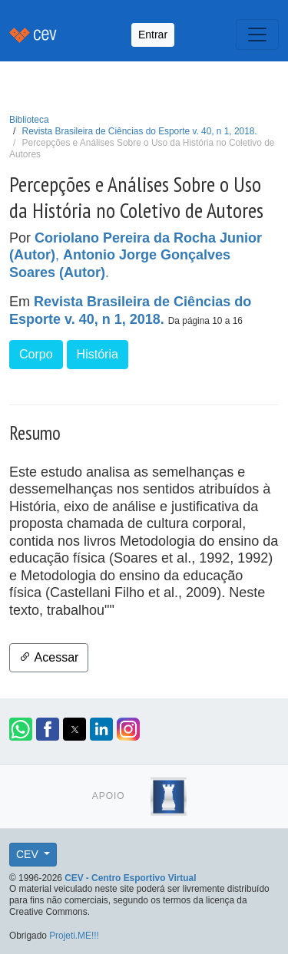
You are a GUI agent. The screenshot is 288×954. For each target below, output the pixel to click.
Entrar (152, 34)
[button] (20, 729)
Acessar (48, 657)
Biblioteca (29, 119)
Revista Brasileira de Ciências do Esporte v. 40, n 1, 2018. (139, 131)
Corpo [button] (36, 354)
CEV (28, 854)
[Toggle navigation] (257, 34)
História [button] (97, 354)
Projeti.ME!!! (74, 935)
